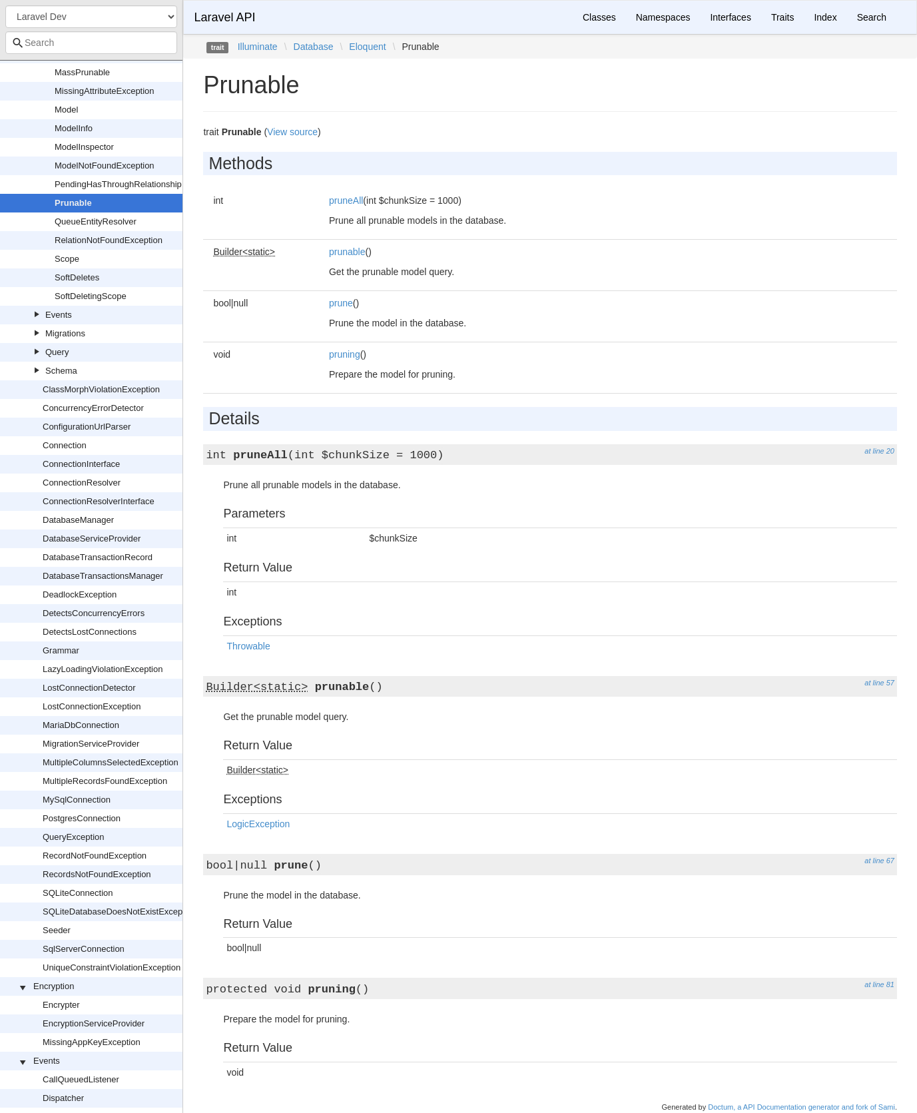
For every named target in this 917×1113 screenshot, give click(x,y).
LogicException (258, 824)
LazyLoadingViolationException (102, 669)
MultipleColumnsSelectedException (110, 762)
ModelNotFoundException (104, 166)
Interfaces (730, 17)
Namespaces (663, 17)
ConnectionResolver (82, 483)
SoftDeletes (77, 277)
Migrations (65, 333)
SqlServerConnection (84, 949)
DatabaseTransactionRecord (98, 557)
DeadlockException (80, 594)
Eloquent (367, 46)
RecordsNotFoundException (97, 874)
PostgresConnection (82, 818)
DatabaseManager (78, 520)
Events (58, 315)
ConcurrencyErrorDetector (93, 408)
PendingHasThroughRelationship (118, 184)
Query (57, 352)
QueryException (74, 837)
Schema (61, 371)
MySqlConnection (77, 800)
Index (825, 17)
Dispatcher (63, 1098)
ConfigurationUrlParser (87, 427)
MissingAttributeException (104, 91)
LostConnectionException (92, 706)
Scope (67, 259)
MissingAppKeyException (92, 1042)
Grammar (61, 650)
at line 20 (879, 451)
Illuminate (258, 46)
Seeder (57, 930)
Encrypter (61, 1005)
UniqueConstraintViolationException (111, 967)
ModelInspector (84, 147)
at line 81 (879, 984)
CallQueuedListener (81, 1079)
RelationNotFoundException (108, 240)
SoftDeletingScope (91, 296)
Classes (599, 17)
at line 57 (879, 683)
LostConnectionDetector (89, 688)
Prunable (73, 203)
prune (341, 303)
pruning (344, 354)
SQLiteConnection (78, 893)
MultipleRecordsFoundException (105, 781)
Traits (782, 17)
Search (871, 17)
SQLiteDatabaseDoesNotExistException (119, 912)
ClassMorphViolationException (101, 389)
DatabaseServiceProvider (92, 539)
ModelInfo (74, 128)
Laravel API (224, 17)
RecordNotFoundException (95, 856)
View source (292, 132)
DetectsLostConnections (90, 632)
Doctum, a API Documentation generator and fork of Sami (801, 1107)
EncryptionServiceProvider (94, 1023)
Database (314, 46)
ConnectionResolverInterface (98, 501)
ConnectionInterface (81, 464)
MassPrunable (82, 72)
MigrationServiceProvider (91, 744)
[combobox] (91, 42)
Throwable (248, 646)
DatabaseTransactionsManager (103, 576)
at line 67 (879, 861)
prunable (347, 251)
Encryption (53, 986)
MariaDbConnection (81, 725)
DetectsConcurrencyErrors (94, 613)
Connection (65, 445)
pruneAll (346, 200)
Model (66, 110)
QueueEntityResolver (96, 221)
